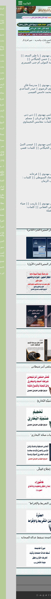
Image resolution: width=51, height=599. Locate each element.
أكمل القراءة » (41, 70)
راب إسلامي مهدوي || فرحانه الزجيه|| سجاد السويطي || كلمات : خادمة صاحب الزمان (27, 177)
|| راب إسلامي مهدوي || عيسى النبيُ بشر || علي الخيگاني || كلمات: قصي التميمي (26, 148)
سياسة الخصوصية (43, 587)
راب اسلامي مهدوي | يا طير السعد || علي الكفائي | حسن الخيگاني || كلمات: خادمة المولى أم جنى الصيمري (26, 59)
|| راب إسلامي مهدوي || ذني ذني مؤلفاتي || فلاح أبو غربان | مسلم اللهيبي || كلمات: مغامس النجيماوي (27, 118)
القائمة (11, 3)
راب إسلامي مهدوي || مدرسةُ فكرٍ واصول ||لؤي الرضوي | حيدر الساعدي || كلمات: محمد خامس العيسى (25, 88)
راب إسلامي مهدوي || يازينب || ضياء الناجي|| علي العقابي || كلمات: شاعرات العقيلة (26, 207)
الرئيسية (46, 40)
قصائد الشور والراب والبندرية (29, 40)
